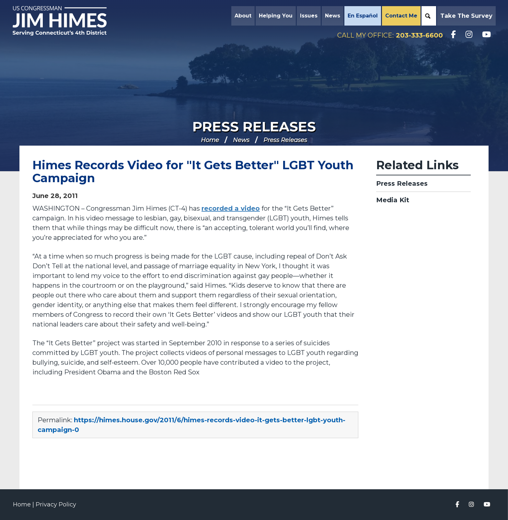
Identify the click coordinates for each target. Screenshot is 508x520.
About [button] (242, 16)
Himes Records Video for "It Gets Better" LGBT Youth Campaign (192, 171)
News (241, 140)
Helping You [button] (275, 16)
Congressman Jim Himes (66, 21)
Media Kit (392, 200)
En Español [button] (362, 16)
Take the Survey (466, 16)
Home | (24, 504)
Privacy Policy (56, 504)
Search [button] (427, 16)
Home (210, 140)
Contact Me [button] (401, 16)
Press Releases (254, 126)
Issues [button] (308, 16)
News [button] (332, 16)
